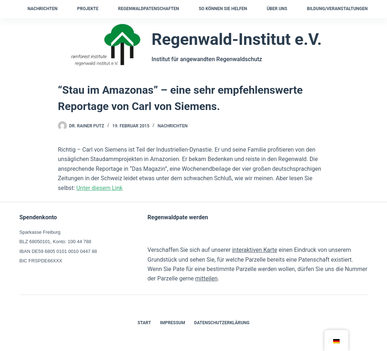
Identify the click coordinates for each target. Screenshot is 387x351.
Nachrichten (42, 8)
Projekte (87, 8)
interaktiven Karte (254, 249)
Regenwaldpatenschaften (148, 8)
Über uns (277, 8)
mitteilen (206, 278)
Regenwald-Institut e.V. (237, 39)
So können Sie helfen (223, 8)
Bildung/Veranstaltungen (337, 8)
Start (144, 322)
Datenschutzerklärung (222, 322)
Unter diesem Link (99, 188)
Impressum (172, 322)
